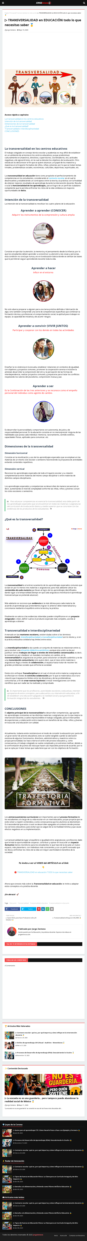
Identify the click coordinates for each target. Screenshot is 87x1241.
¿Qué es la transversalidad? (17, 126)
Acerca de (63, 1236)
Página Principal (10, 13)
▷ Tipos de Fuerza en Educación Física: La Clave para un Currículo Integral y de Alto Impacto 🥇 (45, 1178)
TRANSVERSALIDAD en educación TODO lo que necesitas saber (45, 872)
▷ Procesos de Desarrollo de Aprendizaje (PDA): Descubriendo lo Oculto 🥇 (44, 1053)
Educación (13, 903)
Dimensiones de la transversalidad (20, 124)
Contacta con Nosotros (77, 1236)
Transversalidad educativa (39, 903)
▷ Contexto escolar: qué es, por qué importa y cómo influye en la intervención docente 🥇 (46, 1034)
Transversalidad (23, 903)
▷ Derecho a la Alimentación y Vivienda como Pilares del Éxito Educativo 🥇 (42, 1186)
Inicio (56, 1236)
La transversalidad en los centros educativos (24, 119)
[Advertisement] (43, 51)
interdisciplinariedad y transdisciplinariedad (41, 637)
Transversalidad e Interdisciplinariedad (22, 128)
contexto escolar (57, 178)
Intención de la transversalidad (18, 121)
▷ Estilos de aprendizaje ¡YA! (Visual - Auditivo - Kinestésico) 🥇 (40, 1043)
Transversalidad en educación (26, 13)
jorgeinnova (38, 1235)
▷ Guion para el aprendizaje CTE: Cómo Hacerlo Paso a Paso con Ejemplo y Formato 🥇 (46, 1130)
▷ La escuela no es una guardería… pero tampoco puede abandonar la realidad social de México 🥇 (41, 1100)
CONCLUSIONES (12, 131)
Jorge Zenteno (11, 30)
